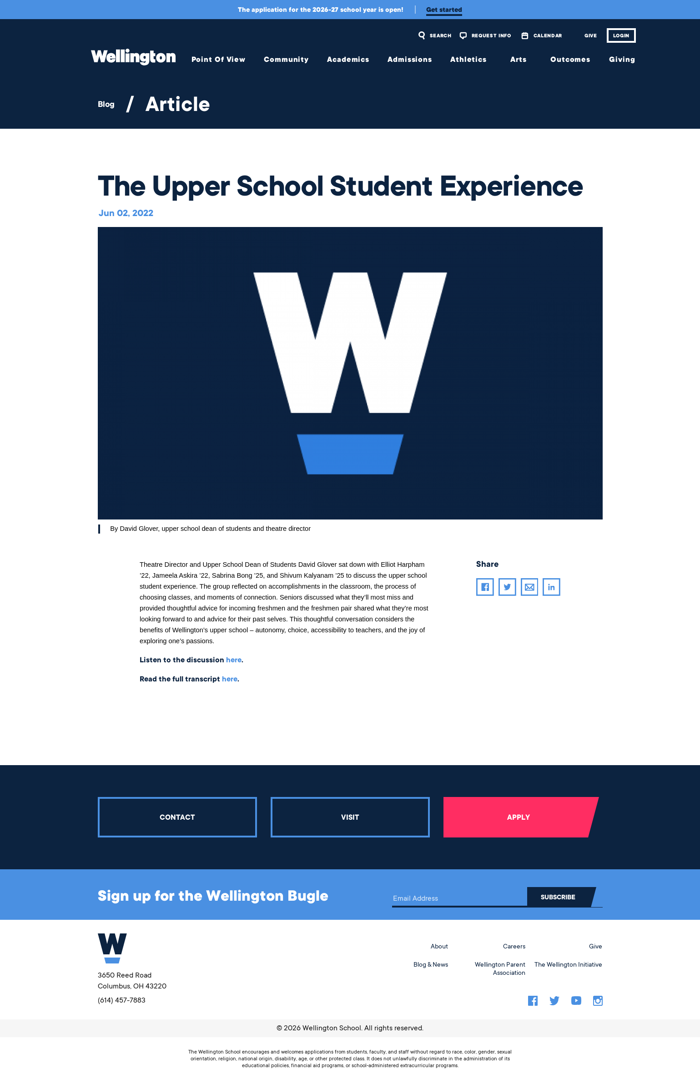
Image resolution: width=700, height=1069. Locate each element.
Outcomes (570, 59)
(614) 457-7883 (122, 1000)
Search (441, 35)
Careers (514, 946)
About (439, 946)
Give (590, 35)
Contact (177, 817)
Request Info (491, 35)
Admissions (410, 59)
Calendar (548, 35)
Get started (444, 9)
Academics (348, 59)
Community (286, 59)
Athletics (468, 59)
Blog (106, 104)
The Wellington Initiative (568, 964)
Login (621, 35)
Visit (350, 817)
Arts (518, 59)
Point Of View (218, 59)
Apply (518, 817)
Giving (622, 59)
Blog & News (430, 964)
